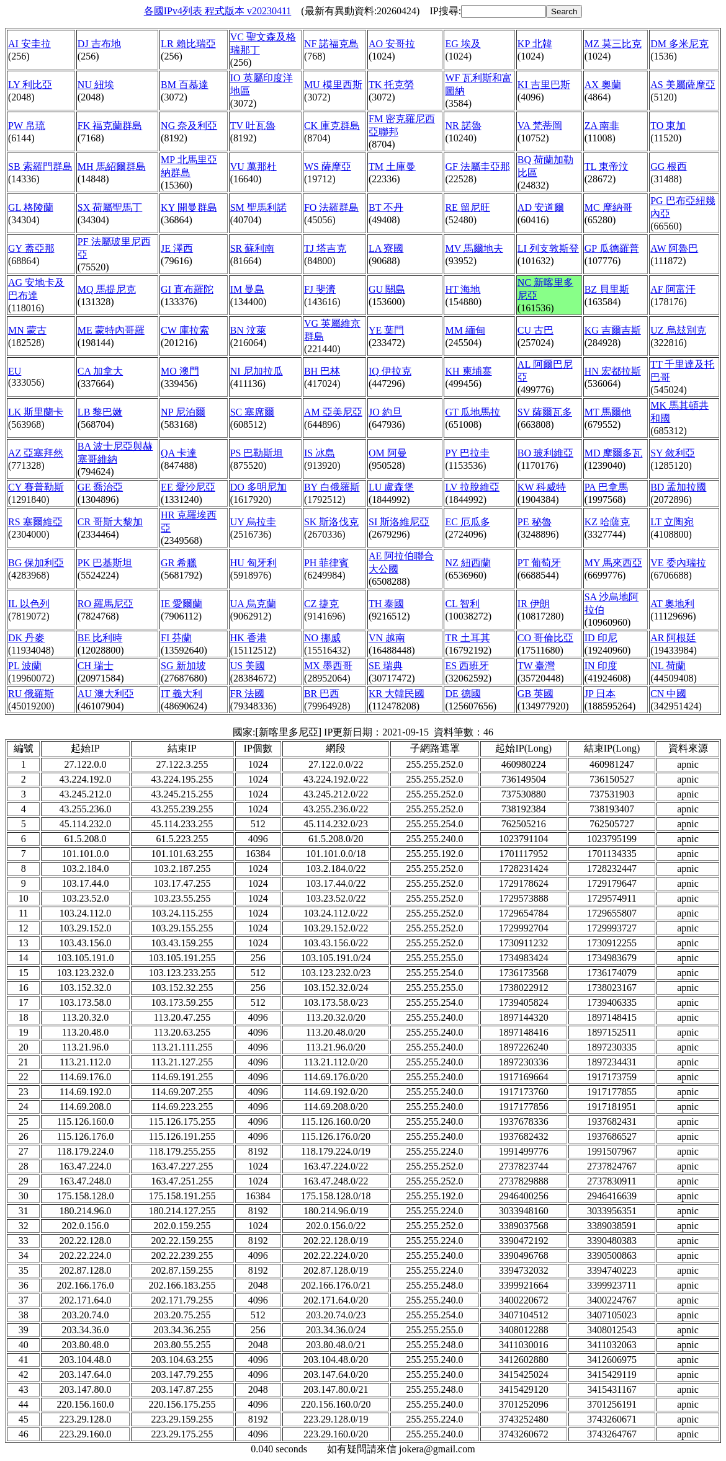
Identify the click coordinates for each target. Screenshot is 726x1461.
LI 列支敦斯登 (548, 248)
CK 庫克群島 (332, 125)
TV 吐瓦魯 (253, 125)
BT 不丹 (386, 207)
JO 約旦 (385, 412)
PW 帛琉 (26, 125)
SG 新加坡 (183, 665)
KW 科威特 (542, 487)
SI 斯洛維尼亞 (399, 522)
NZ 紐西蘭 (467, 562)
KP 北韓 (535, 43)
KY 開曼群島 (189, 207)
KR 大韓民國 (396, 693)
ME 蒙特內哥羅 (111, 330)
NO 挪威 (322, 638)
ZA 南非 (602, 125)
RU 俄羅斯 (31, 693)
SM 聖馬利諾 (258, 207)
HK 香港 (248, 638)
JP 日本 (600, 693)
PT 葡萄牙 (539, 562)
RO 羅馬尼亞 (105, 603)
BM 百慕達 (184, 84)
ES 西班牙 (467, 665)
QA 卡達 (179, 453)
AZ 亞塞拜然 (35, 453)
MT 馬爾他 (608, 412)
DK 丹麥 (26, 638)
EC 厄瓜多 (467, 522)
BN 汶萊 (248, 330)
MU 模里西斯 (333, 84)
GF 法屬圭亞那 (477, 166)
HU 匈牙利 (253, 562)
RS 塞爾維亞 (35, 522)
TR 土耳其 (467, 638)
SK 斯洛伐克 (331, 522)
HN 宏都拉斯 (613, 371)
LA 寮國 (386, 248)
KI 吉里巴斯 (544, 84)
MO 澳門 (180, 371)
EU (14, 371)
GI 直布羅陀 (187, 289)
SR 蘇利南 (252, 248)
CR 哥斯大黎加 (110, 522)
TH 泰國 (386, 603)
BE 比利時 (100, 638)
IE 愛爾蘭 (181, 603)
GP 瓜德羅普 (612, 248)
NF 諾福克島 (331, 43)
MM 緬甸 (465, 330)
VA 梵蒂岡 (540, 125)
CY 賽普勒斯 (36, 487)
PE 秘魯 (535, 522)
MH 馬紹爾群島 (112, 166)
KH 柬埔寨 (468, 371)
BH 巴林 (322, 371)
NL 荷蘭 (668, 665)
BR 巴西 (321, 693)
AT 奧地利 (672, 603)
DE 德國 (462, 693)
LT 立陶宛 (672, 522)
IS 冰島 (319, 453)
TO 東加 (668, 125)
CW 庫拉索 (184, 330)
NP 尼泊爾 (183, 412)
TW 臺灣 (536, 665)
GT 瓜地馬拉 (472, 412)
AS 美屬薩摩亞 (682, 84)
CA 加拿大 (100, 371)
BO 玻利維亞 (545, 453)
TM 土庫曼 (392, 166)
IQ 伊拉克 (390, 371)
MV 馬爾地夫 (474, 248)
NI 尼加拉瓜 (256, 371)
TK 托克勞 (391, 84)
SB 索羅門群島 (40, 166)
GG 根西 (668, 166)
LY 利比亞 (30, 84)
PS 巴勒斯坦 (257, 453)
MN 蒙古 (27, 330)
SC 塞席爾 (252, 412)
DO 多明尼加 (258, 487)
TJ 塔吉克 (325, 248)
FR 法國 (247, 693)
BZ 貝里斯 (607, 289)
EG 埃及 (462, 43)
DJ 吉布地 (99, 43)
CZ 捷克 (321, 603)
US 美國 (247, 665)
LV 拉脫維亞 (472, 487)
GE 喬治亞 (100, 487)
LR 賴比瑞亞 (188, 43)
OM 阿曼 (388, 453)
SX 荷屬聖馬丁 (110, 207)
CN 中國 (668, 693)
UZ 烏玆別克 (678, 330)
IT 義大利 (181, 693)
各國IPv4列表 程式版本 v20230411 (218, 11)
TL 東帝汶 (607, 166)
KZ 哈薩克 (607, 522)
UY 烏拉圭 (253, 522)
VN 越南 (387, 638)
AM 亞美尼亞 (333, 412)
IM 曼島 (247, 289)
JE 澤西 (177, 248)
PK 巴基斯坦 (105, 562)
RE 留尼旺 (467, 207)
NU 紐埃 (96, 84)
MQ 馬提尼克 (107, 289)
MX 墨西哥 (328, 665)
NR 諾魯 (463, 125)
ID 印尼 (601, 638)
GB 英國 (535, 693)
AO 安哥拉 (392, 43)
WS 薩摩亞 (327, 166)
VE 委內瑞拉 (678, 562)
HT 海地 (462, 289)
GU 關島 (387, 289)
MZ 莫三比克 (613, 43)
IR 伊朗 (534, 603)
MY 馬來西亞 (613, 562)
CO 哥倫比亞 (545, 638)
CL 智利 (462, 603)
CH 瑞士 (96, 665)
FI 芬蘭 (176, 638)
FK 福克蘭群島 (110, 125)
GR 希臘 (179, 562)
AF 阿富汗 (672, 289)
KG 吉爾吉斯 (613, 330)
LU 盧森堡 (391, 487)
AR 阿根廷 (673, 638)
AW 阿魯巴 (674, 248)
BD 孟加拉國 (678, 487)
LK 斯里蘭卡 (35, 412)
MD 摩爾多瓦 (614, 453)
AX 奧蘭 (603, 84)
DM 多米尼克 (679, 43)
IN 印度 (601, 665)
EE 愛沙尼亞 (188, 487)
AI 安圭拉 (29, 43)
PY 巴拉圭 (467, 453)
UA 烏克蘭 (253, 603)
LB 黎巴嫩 (100, 412)
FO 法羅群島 (331, 207)
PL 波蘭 (25, 665)
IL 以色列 (29, 603)
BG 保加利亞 (36, 562)
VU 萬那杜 (253, 166)
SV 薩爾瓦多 (545, 412)
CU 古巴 (535, 330)
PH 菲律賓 (326, 562)
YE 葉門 (386, 330)
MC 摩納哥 (608, 207)
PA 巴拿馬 (606, 487)
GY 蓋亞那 (31, 248)
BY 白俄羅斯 (332, 487)
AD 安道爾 (541, 207)
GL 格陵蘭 (30, 207)
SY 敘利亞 (672, 453)
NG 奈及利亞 (189, 125)
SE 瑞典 (386, 665)
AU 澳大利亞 (106, 693)
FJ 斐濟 (320, 289)
